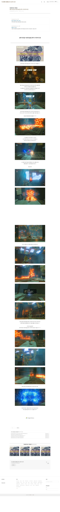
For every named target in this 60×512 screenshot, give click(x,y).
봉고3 (38, 499)
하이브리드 (27, 496)
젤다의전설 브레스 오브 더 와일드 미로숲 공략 (17, 453)
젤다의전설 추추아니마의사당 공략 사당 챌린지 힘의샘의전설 (19, 449)
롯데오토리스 (18, 499)
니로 (24, 498)
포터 (21, 496)
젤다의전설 (40, 496)
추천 (23, 496)
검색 (57, 497)
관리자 (33, 510)
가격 (29, 499)
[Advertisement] (30, 26)
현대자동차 (35, 498)
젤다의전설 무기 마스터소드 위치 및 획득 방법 (17, 452)
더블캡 (35, 499)
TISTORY (30, 510)
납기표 (26, 499)
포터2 (32, 498)
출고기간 (23, 499)
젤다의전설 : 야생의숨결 (15, 447)
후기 (21, 498)
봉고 (29, 498)
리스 (41, 499)
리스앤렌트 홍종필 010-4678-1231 (9, 1)
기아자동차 (31, 496)
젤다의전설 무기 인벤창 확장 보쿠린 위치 (16, 450)
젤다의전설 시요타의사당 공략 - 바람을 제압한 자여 (17, 451)
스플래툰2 (18, 498)
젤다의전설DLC (40, 498)
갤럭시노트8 (35, 496)
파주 (26, 498)
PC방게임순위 (18, 502)
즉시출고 (32, 499)
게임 (11, 447)
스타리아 (18, 496)
